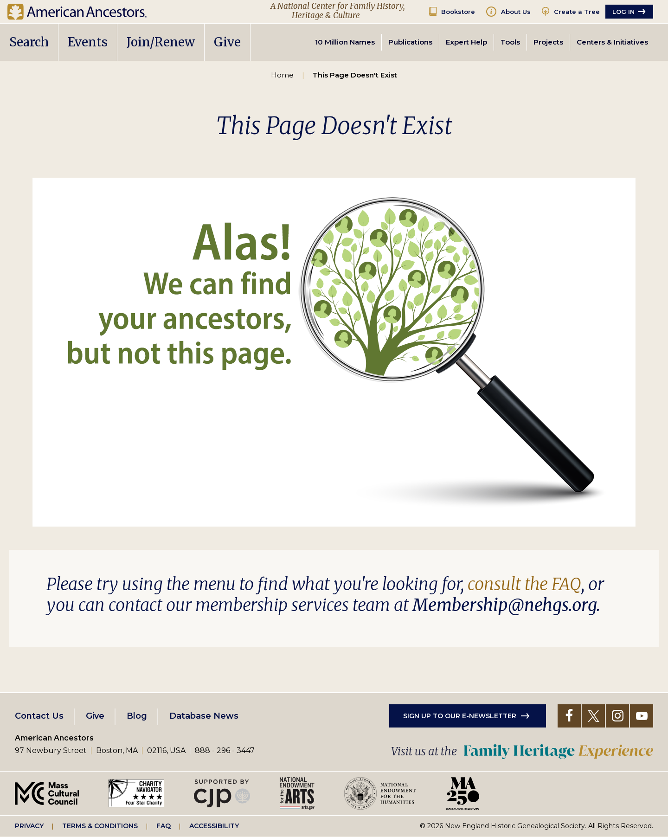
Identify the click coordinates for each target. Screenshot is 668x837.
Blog (137, 716)
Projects (548, 42)
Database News (203, 716)
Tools (510, 42)
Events (88, 42)
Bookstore (458, 11)
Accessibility (214, 826)
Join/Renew (161, 42)
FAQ (163, 826)
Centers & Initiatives (612, 42)
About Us (516, 11)
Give (227, 42)
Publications (410, 42)
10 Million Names (345, 42)
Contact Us (39, 716)
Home (282, 75)
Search (29, 42)
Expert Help (466, 42)
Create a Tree (577, 11)
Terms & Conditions (100, 826)
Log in (623, 11)
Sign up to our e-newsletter (459, 716)
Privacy (29, 826)
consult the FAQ (524, 584)
